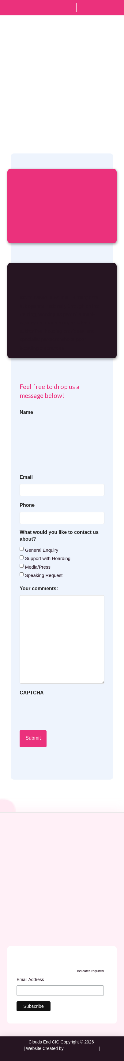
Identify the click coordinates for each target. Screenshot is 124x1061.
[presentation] (66, 711)
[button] (112, 34)
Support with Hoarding (47, 558)
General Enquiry (41, 550)
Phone (27, 505)
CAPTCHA (31, 692)
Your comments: (49, 589)
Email (36, 477)
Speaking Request (44, 575)
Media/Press (38, 567)
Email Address (32, 980)
